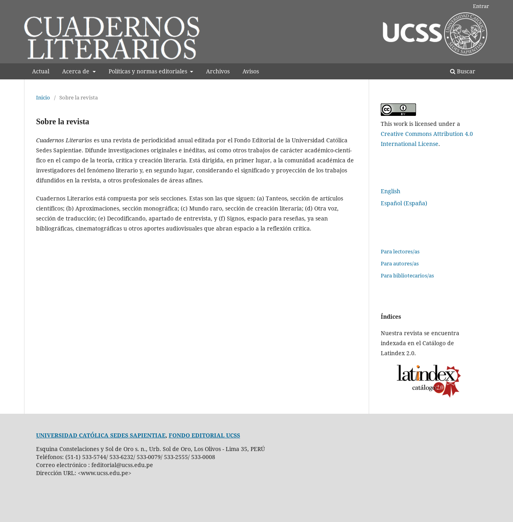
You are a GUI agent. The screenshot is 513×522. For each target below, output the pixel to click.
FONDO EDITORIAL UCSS (204, 435)
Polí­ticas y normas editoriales (149, 71)
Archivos (218, 71)
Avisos (250, 71)
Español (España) (404, 203)
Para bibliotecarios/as (407, 275)
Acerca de (76, 71)
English (390, 191)
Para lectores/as (400, 251)
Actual (40, 71)
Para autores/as (400, 263)
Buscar (462, 71)
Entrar (481, 6)
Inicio (43, 97)
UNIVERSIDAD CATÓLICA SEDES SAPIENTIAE (101, 435)
